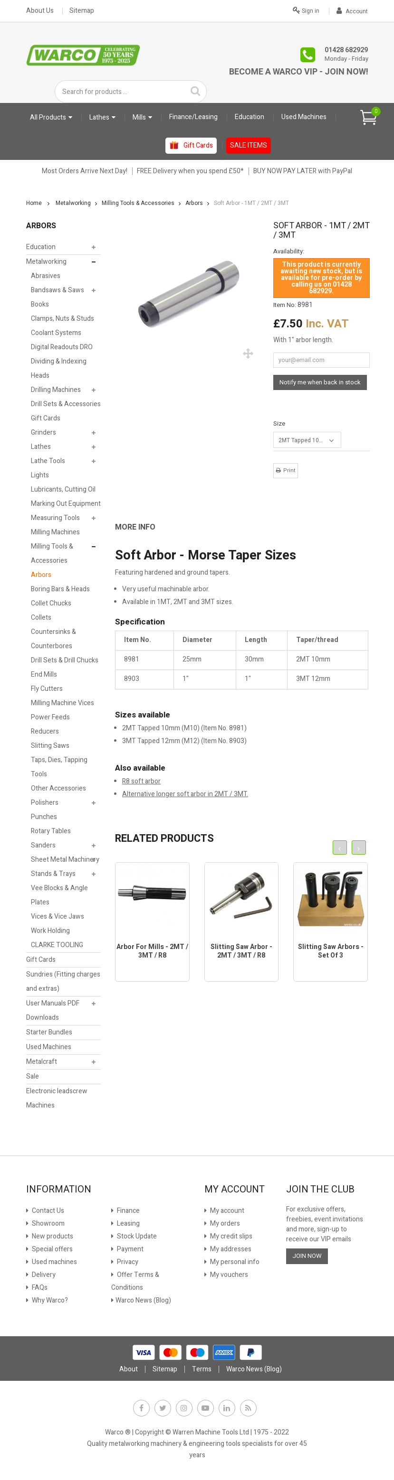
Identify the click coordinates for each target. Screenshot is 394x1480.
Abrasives (45, 276)
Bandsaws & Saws (57, 290)
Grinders (43, 432)
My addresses (230, 1249)
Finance (127, 1211)
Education (41, 247)
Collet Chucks (51, 603)
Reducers (45, 731)
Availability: (288, 251)
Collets (41, 618)
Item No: (284, 305)
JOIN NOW (307, 1255)
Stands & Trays (53, 874)
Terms (201, 1369)
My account (226, 1211)
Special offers (51, 1249)
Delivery (43, 1275)
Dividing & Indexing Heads (58, 368)
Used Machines (48, 1047)
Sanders (43, 845)
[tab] (142, 527)
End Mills (44, 674)
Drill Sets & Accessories (66, 404)
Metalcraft (41, 1062)
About (128, 1369)
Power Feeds (50, 717)
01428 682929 (346, 50)
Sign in (306, 10)
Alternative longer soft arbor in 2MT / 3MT (184, 794)
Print (289, 470)
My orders (224, 1224)
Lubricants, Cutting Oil (63, 489)
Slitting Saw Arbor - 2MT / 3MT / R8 (241, 951)
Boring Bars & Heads (60, 589)
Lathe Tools (48, 461)
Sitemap (81, 11)
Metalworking (46, 262)
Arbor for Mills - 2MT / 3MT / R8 (152, 951)
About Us (40, 11)
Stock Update (136, 1236)
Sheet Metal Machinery (65, 860)
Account (352, 11)
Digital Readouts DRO (62, 347)
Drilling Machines (56, 390)
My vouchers (228, 1275)
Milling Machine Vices (62, 703)
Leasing (127, 1224)
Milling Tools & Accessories (52, 553)
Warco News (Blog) (143, 1300)
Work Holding (50, 931)
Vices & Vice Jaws (57, 917)
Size (280, 423)
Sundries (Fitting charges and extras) (63, 981)
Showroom (47, 1224)
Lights (40, 475)
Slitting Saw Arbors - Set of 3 (331, 951)
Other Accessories (58, 788)
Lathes (41, 447)
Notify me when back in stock (320, 382)
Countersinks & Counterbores (53, 639)
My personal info (234, 1262)
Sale (32, 1076)
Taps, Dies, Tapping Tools (59, 767)
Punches (44, 817)
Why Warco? (49, 1300)
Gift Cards (45, 418)
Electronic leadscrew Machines (56, 1098)
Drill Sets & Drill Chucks (64, 660)
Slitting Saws (50, 746)
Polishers (44, 803)
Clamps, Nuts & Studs (62, 319)
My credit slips (230, 1236)
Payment (129, 1249)
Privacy (126, 1262)
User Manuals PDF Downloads (52, 1010)
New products (51, 1236)
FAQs (39, 1288)
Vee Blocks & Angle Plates (59, 895)
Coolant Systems (56, 333)
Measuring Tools (55, 518)
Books (40, 304)
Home (34, 203)
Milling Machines (55, 532)
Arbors (41, 575)
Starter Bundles (49, 1032)
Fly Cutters (47, 689)
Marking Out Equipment (66, 504)
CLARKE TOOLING (57, 945)
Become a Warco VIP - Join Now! (298, 71)
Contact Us (47, 1211)
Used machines (53, 1262)
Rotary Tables (51, 831)
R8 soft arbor (141, 781)
